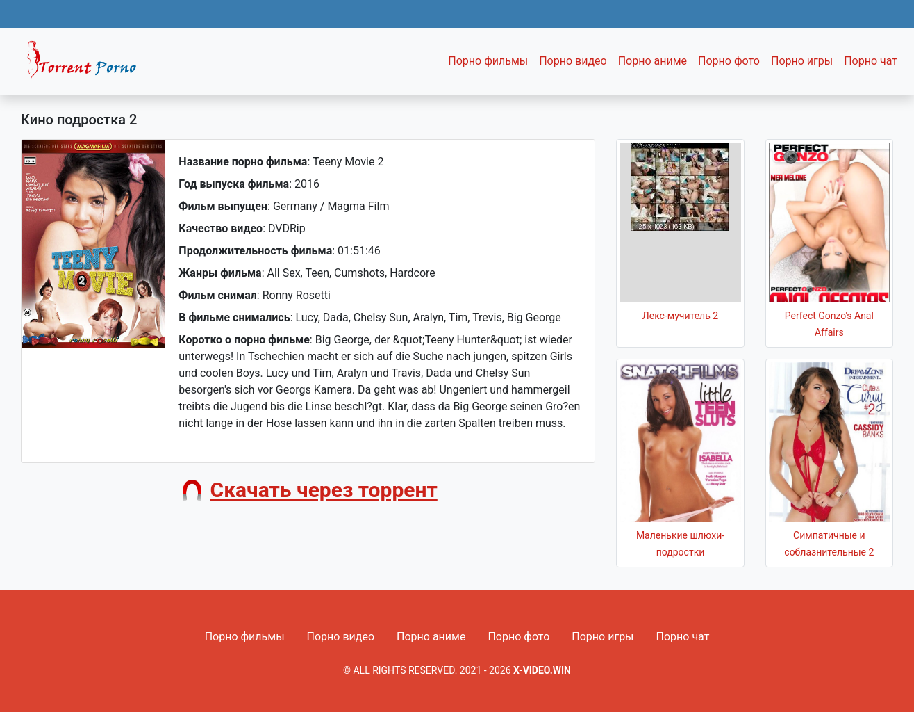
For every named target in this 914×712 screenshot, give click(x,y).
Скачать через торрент (324, 490)
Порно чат (870, 60)
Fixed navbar (87, 64)
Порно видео (573, 60)
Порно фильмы (488, 60)
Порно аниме (652, 60)
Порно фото (729, 60)
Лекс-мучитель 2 (680, 315)
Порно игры (802, 60)
